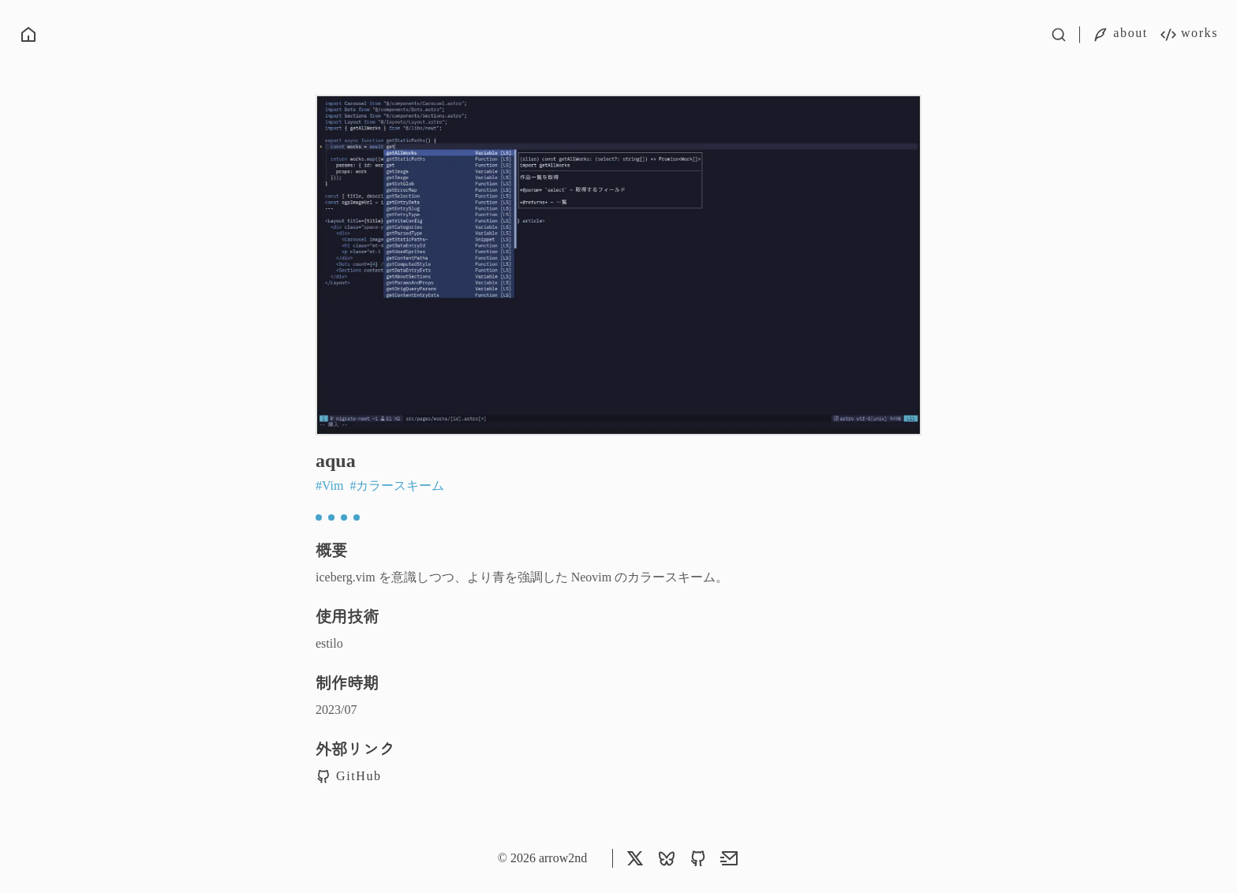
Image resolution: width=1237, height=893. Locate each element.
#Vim (331, 485)
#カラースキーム (396, 485)
